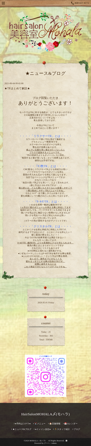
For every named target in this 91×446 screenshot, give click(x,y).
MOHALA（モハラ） (38, 441)
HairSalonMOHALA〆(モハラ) (45, 414)
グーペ (47, 443)
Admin (54, 443)
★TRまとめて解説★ (17, 88)
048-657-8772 (80, 3)
